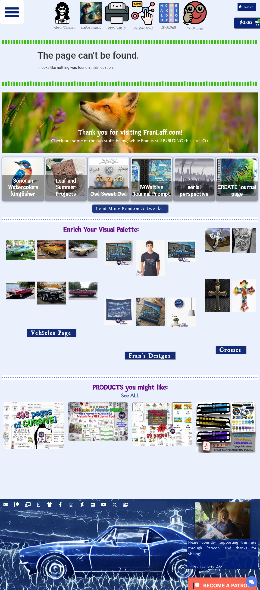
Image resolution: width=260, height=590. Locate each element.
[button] (12, 12)
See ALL (130, 395)
